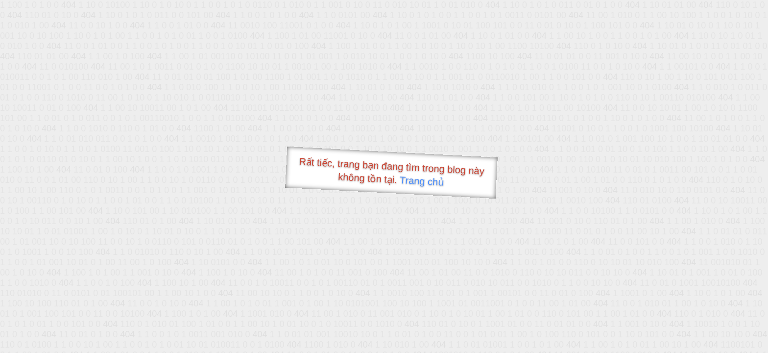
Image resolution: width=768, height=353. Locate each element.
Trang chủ (422, 181)
